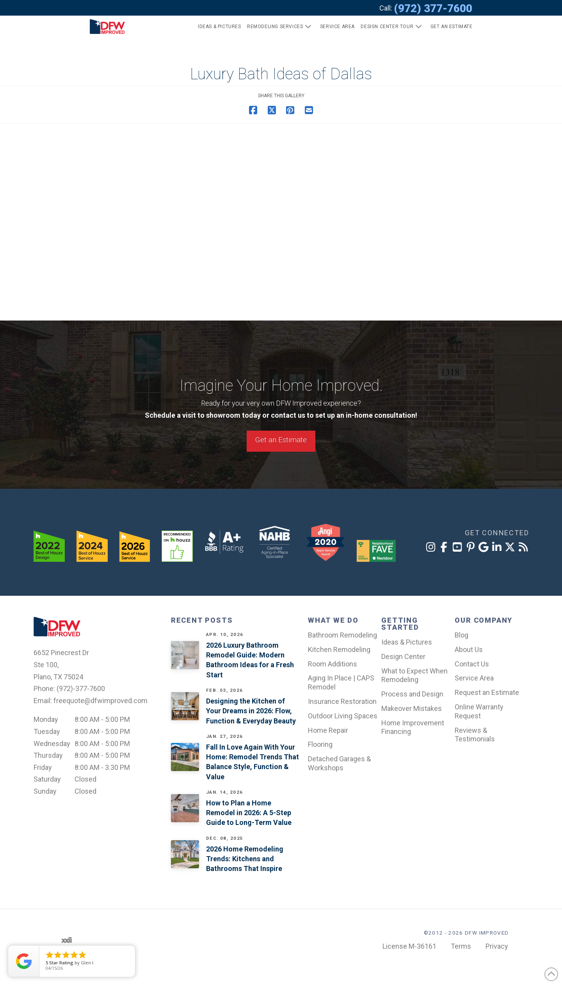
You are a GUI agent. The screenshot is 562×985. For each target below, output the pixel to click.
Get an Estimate (281, 439)
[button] (448, 27)
